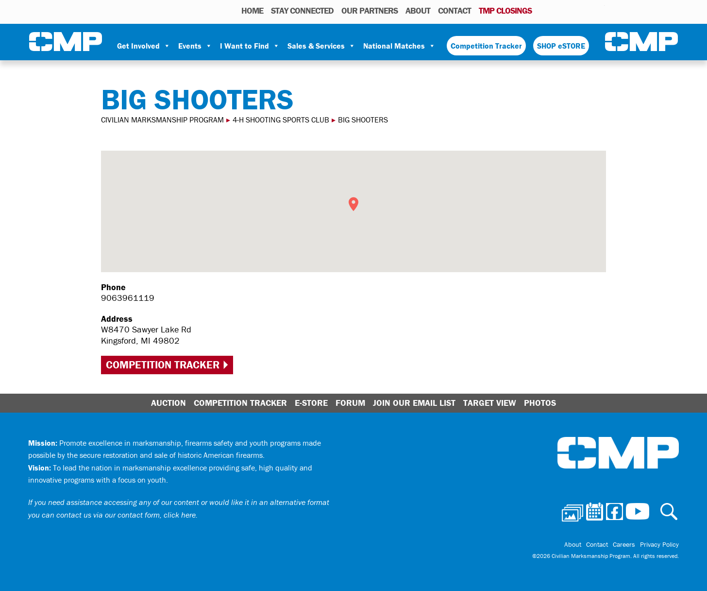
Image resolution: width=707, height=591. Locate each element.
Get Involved (143, 45)
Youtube (598, 10)
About (417, 10)
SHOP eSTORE (561, 46)
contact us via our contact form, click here (126, 515)
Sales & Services (321, 45)
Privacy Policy (659, 544)
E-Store (311, 402)
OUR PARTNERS (369, 10)
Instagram (584, 10)
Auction (168, 402)
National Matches (399, 45)
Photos (543, 10)
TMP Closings (505, 10)
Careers (624, 544)
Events (195, 45)
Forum (350, 402)
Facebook (572, 10)
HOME (252, 10)
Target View (489, 402)
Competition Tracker (486, 46)
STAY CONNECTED (302, 10)
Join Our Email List (414, 402)
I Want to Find (250, 45)
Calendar (558, 10)
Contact (454, 10)
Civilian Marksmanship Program (65, 42)
